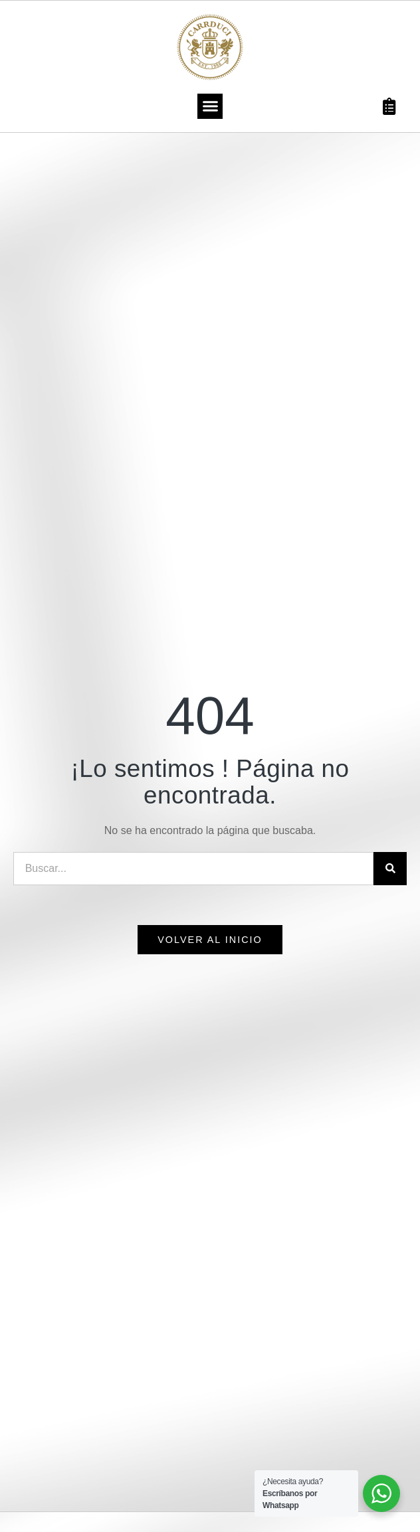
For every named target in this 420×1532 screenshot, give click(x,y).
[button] (210, 106)
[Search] (390, 868)
